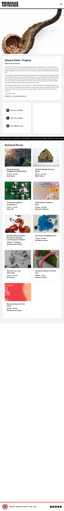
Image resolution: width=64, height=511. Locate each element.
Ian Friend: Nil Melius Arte (45, 236)
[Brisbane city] (47, 118)
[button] (61, 4)
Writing (3, 138)
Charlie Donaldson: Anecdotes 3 (14, 203)
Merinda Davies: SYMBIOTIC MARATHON (17, 170)
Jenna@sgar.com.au (18, 126)
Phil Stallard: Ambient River (44, 203)
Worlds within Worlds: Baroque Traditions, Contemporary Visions (16, 238)
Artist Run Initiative (42, 138)
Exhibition (8, 138)
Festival (56, 138)
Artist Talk (33, 138)
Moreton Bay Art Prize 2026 (16, 305)
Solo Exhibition (16, 138)
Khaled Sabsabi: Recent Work (44, 170)
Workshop (50, 138)
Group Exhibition (25, 138)
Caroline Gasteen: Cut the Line (45, 272)
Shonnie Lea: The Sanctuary (14, 272)
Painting (61, 138)
